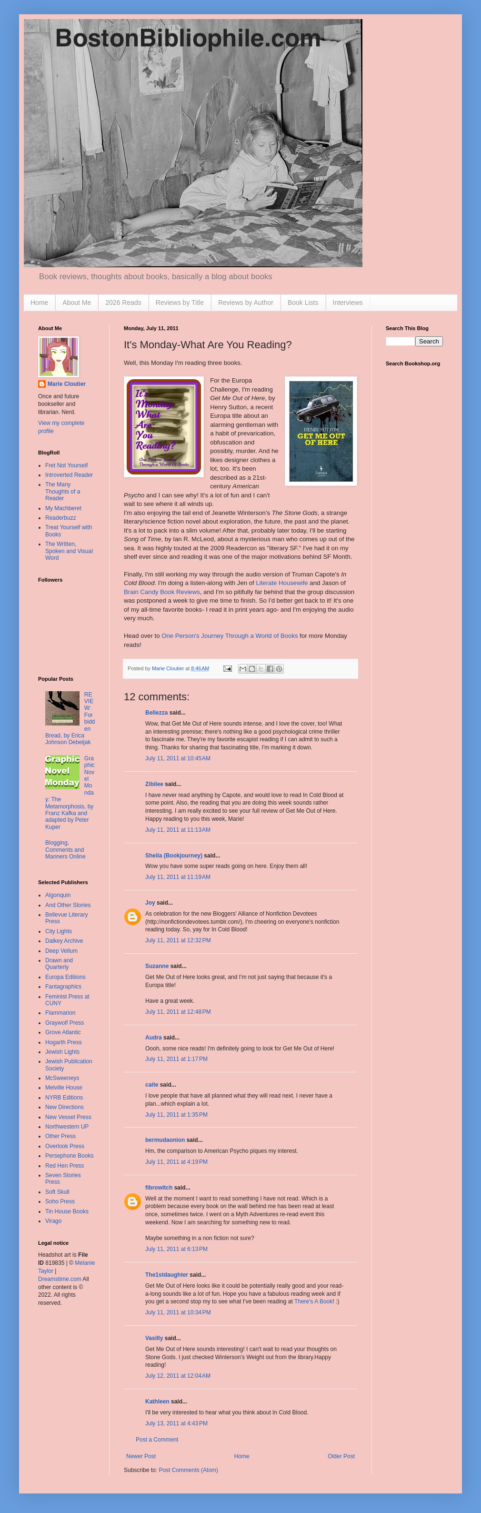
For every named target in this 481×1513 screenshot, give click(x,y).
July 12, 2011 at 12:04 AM (177, 1375)
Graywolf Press (64, 1022)
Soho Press (60, 1201)
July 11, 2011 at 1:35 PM (176, 1114)
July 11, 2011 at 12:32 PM (178, 940)
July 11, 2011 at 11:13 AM (177, 830)
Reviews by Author (245, 302)
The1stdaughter (166, 1274)
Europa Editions (65, 977)
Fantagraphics (63, 986)
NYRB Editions (64, 1097)
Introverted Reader (69, 475)
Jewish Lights (62, 1052)
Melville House (63, 1087)
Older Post (341, 1456)
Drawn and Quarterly (59, 963)
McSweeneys (62, 1078)
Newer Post (141, 1456)
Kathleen (157, 1401)
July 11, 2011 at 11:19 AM (177, 877)
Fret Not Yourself (66, 465)
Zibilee (154, 784)
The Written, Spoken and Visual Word (69, 551)
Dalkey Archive (64, 941)
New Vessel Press (68, 1117)
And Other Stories (67, 905)
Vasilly (154, 1338)
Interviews (348, 302)
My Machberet (63, 508)
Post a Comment (157, 1439)
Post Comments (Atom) (188, 1470)
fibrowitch (158, 1187)
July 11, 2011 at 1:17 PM (176, 1059)
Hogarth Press (63, 1042)
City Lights (58, 931)
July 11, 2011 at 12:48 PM (178, 1012)
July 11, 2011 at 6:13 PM (176, 1249)
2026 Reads (123, 302)
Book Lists (303, 302)
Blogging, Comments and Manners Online (65, 849)
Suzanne (157, 966)
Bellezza (157, 712)
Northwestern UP (67, 1126)
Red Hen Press (64, 1165)
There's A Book (313, 1301)
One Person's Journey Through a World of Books (229, 635)
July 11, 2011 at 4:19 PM (176, 1162)
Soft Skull (57, 1192)
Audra (153, 1037)
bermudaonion (165, 1140)
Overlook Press (64, 1146)
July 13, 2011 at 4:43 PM (176, 1423)
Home (39, 302)
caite (151, 1084)
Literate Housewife (282, 582)
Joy (150, 902)
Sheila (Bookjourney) (173, 855)
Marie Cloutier (67, 384)
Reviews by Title (180, 302)
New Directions (64, 1107)
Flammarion (60, 1012)
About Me (76, 302)
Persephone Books (69, 1155)
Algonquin (57, 895)
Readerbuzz (60, 517)
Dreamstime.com (59, 1279)
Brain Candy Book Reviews (162, 591)
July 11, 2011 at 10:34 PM (178, 1312)
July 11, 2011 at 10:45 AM (177, 758)
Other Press (60, 1136)
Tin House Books (67, 1211)
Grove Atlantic (63, 1032)
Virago (53, 1221)
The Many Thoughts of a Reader (62, 491)
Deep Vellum (61, 951)
